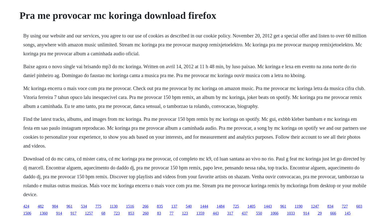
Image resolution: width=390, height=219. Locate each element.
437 (244, 213)
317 (230, 213)
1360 (44, 213)
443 (216, 213)
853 (131, 213)
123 (185, 213)
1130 (113, 206)
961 (69, 206)
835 (160, 206)
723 (117, 213)
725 (236, 206)
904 (55, 206)
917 (73, 213)
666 (333, 213)
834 (330, 206)
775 (98, 206)
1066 (274, 213)
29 (320, 213)
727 (345, 206)
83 (159, 213)
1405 (251, 206)
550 (259, 213)
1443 (268, 206)
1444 (204, 206)
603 (359, 206)
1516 (130, 206)
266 (145, 206)
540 (189, 206)
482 (41, 206)
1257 (89, 213)
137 (174, 206)
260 (145, 213)
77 (171, 213)
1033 (291, 213)
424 (26, 206)
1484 (221, 206)
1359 (200, 213)
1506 (27, 213)
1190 (298, 206)
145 (347, 213)
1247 (315, 206)
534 (84, 206)
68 (103, 213)
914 (59, 213)
